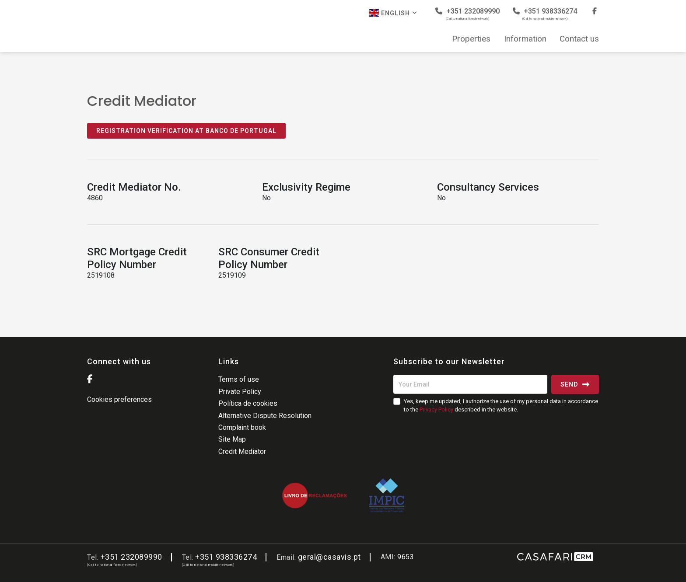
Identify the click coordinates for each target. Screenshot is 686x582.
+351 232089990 (467, 14)
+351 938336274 (545, 14)
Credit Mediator (242, 451)
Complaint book (242, 427)
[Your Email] (470, 384)
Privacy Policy (436, 409)
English (393, 13)
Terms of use (238, 379)
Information (525, 39)
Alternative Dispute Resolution (265, 415)
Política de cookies (247, 403)
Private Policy (239, 391)
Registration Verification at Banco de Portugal (186, 130)
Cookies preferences (119, 399)
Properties (471, 39)
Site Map (232, 439)
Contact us (579, 39)
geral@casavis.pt (329, 556)
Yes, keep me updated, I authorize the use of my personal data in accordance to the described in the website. (501, 405)
